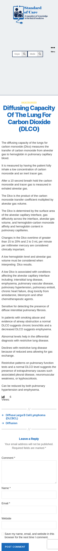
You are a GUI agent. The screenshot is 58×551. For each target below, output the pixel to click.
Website (6, 518)
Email (6, 503)
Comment (8, 457)
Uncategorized (29, 102)
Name (6, 488)
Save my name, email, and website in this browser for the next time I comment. (29, 535)
